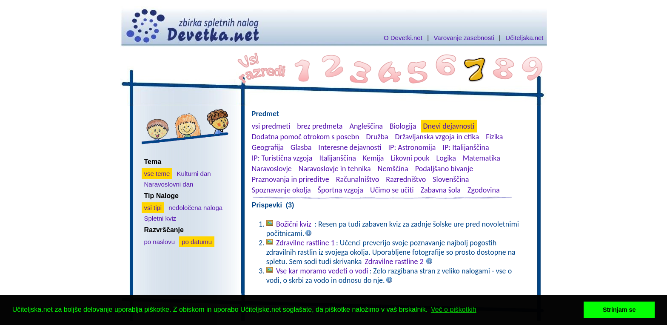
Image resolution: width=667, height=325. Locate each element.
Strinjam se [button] (619, 309)
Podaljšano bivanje (444, 168)
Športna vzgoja (340, 190)
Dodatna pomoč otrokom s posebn (305, 136)
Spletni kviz (160, 218)
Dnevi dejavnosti (449, 126)
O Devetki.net (403, 37)
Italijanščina (337, 158)
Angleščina (365, 126)
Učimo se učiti (392, 190)
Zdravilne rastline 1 (305, 242)
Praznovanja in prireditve (290, 179)
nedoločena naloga (195, 207)
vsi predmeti (271, 126)
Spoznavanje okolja (281, 190)
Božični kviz (294, 224)
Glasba (301, 147)
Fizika (494, 136)
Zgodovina (483, 190)
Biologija (403, 126)
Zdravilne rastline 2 (394, 261)
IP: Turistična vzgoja (282, 158)
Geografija (268, 147)
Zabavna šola (441, 190)
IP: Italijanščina (466, 147)
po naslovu (159, 241)
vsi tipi (153, 207)
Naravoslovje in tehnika (335, 168)
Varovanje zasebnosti (463, 37)
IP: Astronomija (412, 147)
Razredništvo (406, 179)
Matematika (481, 158)
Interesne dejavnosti (349, 147)
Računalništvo (357, 179)
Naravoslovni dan (169, 184)
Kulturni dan (194, 173)
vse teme (157, 173)
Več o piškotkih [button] (453, 309)
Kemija (373, 158)
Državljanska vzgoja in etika (437, 136)
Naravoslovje (272, 168)
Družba (377, 136)
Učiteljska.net (524, 37)
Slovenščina (451, 179)
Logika (446, 158)
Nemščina (393, 168)
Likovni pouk (410, 158)
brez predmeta (319, 126)
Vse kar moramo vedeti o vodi (322, 271)
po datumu (197, 241)
